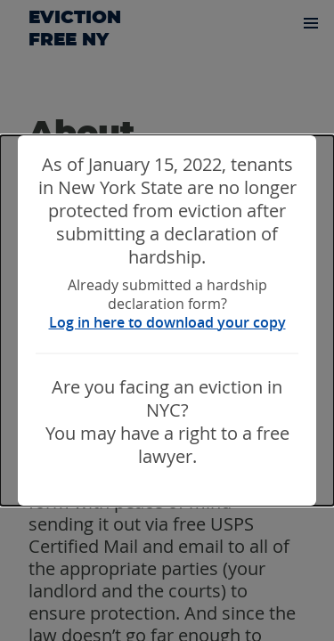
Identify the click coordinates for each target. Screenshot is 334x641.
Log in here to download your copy (167, 322)
